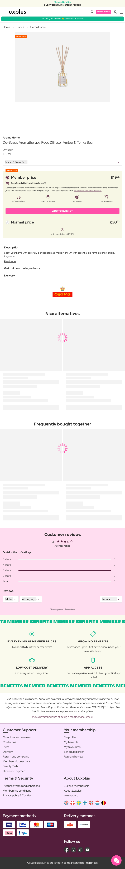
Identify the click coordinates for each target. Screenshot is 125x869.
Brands (20, 27)
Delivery (8, 752)
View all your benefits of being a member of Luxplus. (62, 717)
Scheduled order (74, 752)
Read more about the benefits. (88, 190)
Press (6, 747)
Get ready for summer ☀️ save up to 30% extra (62, 18)
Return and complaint (16, 756)
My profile (70, 737)
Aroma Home (38, 27)
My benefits (71, 742)
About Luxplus (72, 790)
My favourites (72, 747)
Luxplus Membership (76, 786)
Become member (103, 12)
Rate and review (73, 756)
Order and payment (14, 771)
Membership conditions (17, 790)
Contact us (9, 742)
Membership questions (16, 761)
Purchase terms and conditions (21, 786)
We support (71, 795)
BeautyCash (10, 766)
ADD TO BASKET (62, 210)
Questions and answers (17, 737)
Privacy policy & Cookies (17, 795)
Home (6, 27)
